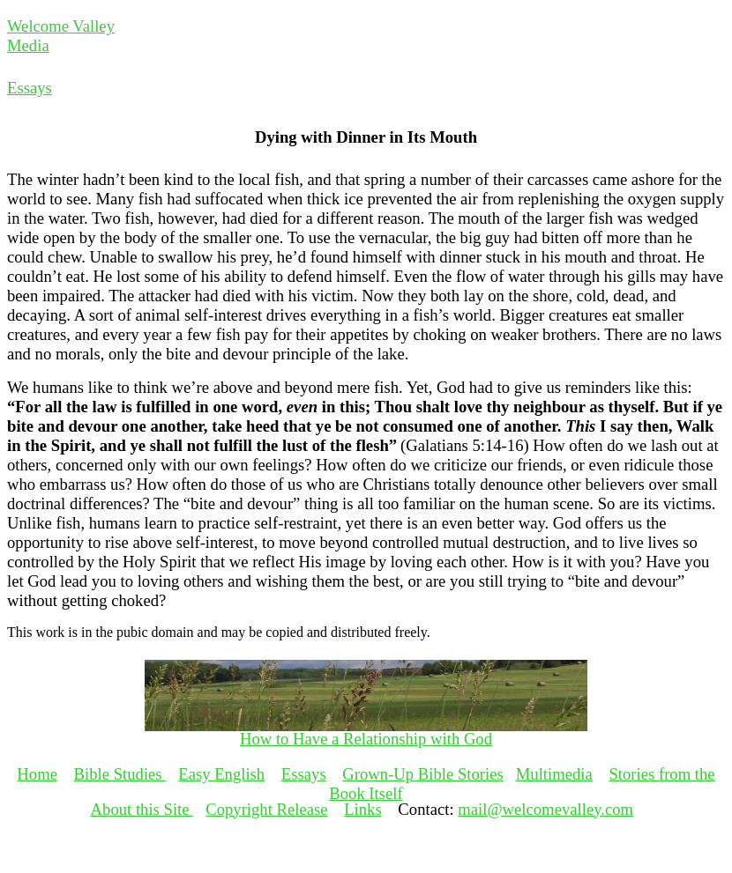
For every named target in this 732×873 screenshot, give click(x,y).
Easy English (221, 774)
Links (363, 809)
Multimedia (554, 774)
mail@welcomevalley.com (545, 809)
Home (37, 774)
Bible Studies (120, 774)
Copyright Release (266, 809)
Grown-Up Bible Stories (422, 774)
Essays (29, 87)
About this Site (142, 809)
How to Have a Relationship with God (366, 738)
